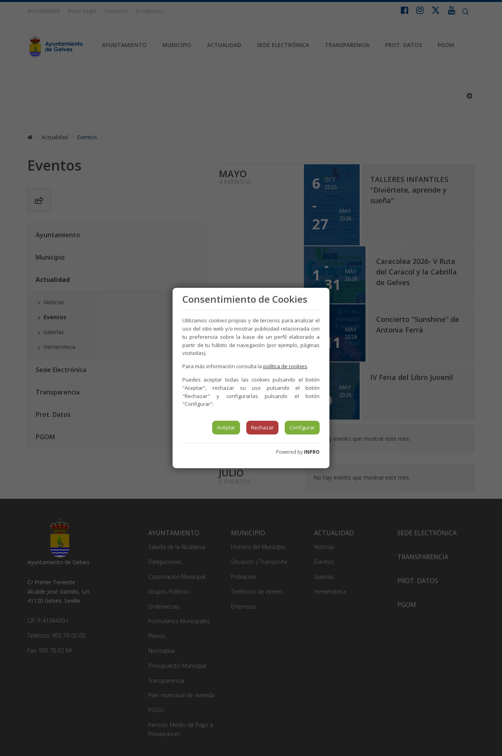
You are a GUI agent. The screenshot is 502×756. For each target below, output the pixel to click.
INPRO (312, 452)
